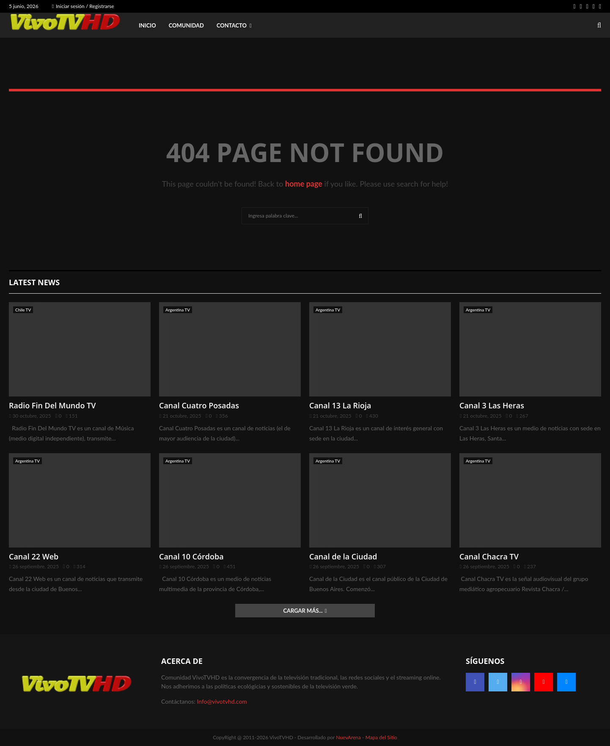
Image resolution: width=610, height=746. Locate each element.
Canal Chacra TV (489, 556)
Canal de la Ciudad (343, 556)
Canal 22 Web (33, 556)
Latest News (34, 282)
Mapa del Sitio (381, 737)
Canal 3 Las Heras (491, 405)
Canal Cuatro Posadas (199, 405)
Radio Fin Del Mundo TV (52, 405)
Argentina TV (177, 309)
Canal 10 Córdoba (191, 556)
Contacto (232, 25)
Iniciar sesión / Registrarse (83, 6)
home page (303, 183)
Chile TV (23, 309)
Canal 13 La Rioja (340, 405)
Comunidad (186, 25)
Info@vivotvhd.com (222, 701)
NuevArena (348, 737)
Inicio (147, 25)
